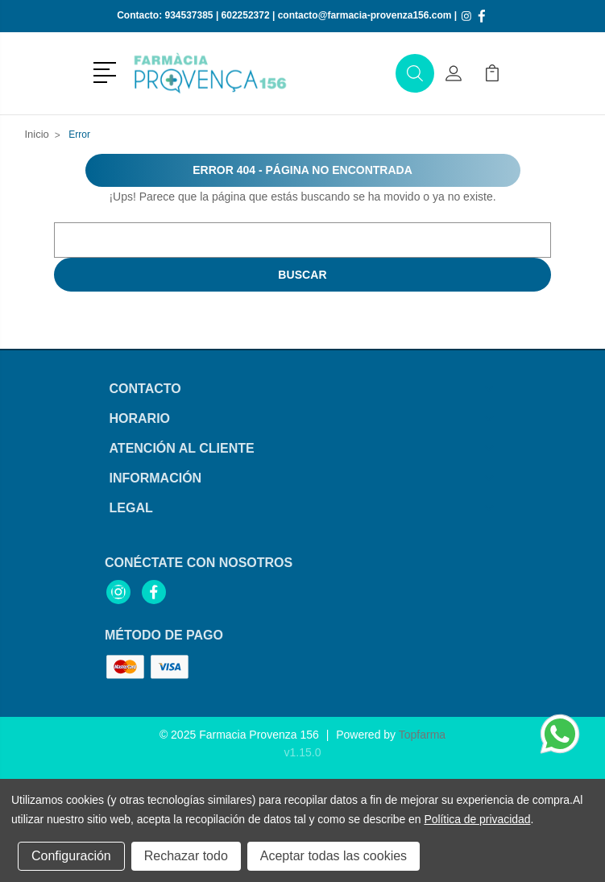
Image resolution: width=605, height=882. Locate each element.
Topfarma (422, 734)
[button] (107, 70)
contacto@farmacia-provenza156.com (365, 15)
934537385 (188, 15)
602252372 (246, 15)
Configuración (71, 856)
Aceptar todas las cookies (333, 856)
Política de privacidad (477, 819)
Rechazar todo (186, 856)
